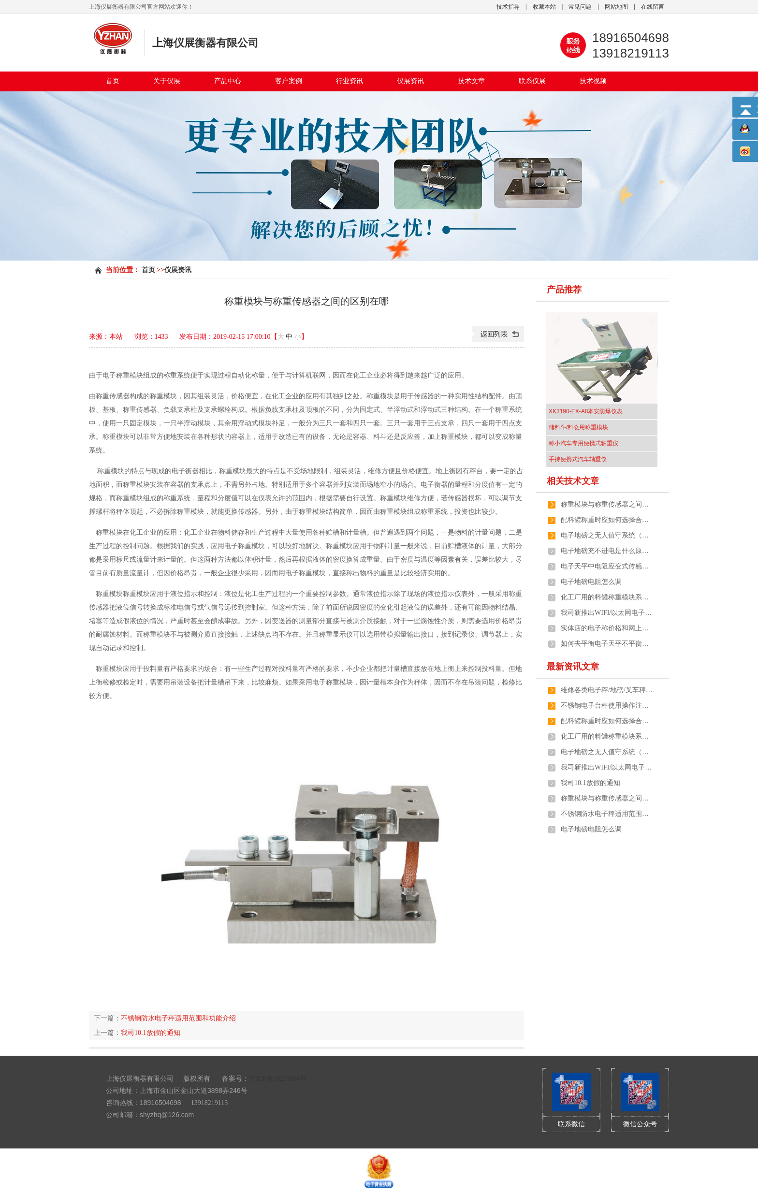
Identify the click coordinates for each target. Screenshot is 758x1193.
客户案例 (288, 81)
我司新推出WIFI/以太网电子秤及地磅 (607, 612)
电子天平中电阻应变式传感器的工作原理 (607, 566)
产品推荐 (564, 289)
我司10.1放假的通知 (150, 1032)
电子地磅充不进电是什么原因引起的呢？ (607, 550)
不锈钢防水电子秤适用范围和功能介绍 (178, 1018)
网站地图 (616, 6)
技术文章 (471, 81)
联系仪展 (532, 81)
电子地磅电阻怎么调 (591, 581)
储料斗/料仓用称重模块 (578, 427)
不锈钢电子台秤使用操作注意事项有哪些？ (607, 705)
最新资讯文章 (573, 666)
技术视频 (593, 81)
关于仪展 (166, 81)
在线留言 (652, 6)
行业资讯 (349, 81)
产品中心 (227, 81)
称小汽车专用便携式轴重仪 (583, 443)
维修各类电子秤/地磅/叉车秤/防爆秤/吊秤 (607, 690)
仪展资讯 (410, 81)
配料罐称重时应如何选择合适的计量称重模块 (607, 520)
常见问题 (580, 6)
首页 (112, 81)
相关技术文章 (573, 481)
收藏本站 (544, 6)
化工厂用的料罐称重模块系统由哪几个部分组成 (607, 597)
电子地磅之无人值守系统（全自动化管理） (607, 535)
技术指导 (508, 6)
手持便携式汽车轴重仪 (578, 459)
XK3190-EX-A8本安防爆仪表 (586, 411)
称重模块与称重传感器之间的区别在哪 (607, 504)
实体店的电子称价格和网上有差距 (607, 628)
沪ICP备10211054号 (277, 1078)
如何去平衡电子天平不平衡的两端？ (607, 643)
